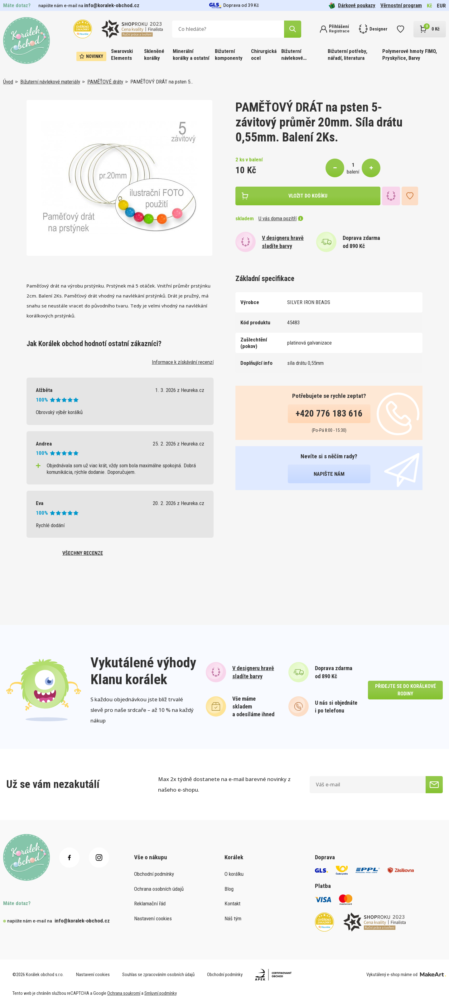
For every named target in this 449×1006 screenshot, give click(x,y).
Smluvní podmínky (160, 993)
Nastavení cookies (153, 918)
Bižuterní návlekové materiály (292, 55)
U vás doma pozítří (280, 218)
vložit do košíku (307, 196)
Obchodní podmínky (154, 874)
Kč (429, 5)
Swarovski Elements (122, 54)
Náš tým (232, 918)
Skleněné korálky (154, 54)
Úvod (8, 82)
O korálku (234, 874)
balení (353, 172)
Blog (229, 889)
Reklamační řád (150, 903)
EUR (441, 5)
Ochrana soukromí (123, 993)
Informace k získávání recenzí (183, 362)
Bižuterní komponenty (229, 54)
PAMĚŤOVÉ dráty (105, 82)
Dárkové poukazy (352, 5)
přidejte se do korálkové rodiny (405, 690)
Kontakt (232, 903)
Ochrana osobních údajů (159, 889)
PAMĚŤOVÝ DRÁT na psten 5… (161, 82)
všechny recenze (82, 553)
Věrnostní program (401, 5)
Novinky (91, 56)
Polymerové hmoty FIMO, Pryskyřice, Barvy (409, 54)
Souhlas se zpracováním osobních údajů (158, 974)
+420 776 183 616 (329, 413)
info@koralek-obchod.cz (111, 5)
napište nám (329, 474)
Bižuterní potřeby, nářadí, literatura (347, 54)
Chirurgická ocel (264, 54)
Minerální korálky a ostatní (191, 54)
